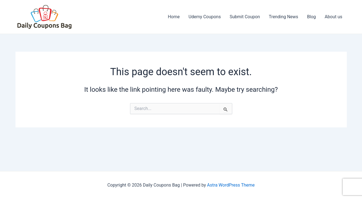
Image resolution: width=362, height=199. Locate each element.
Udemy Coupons (205, 16)
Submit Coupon (245, 16)
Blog (311, 16)
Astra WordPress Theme (231, 185)
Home (174, 16)
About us (333, 16)
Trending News (283, 16)
